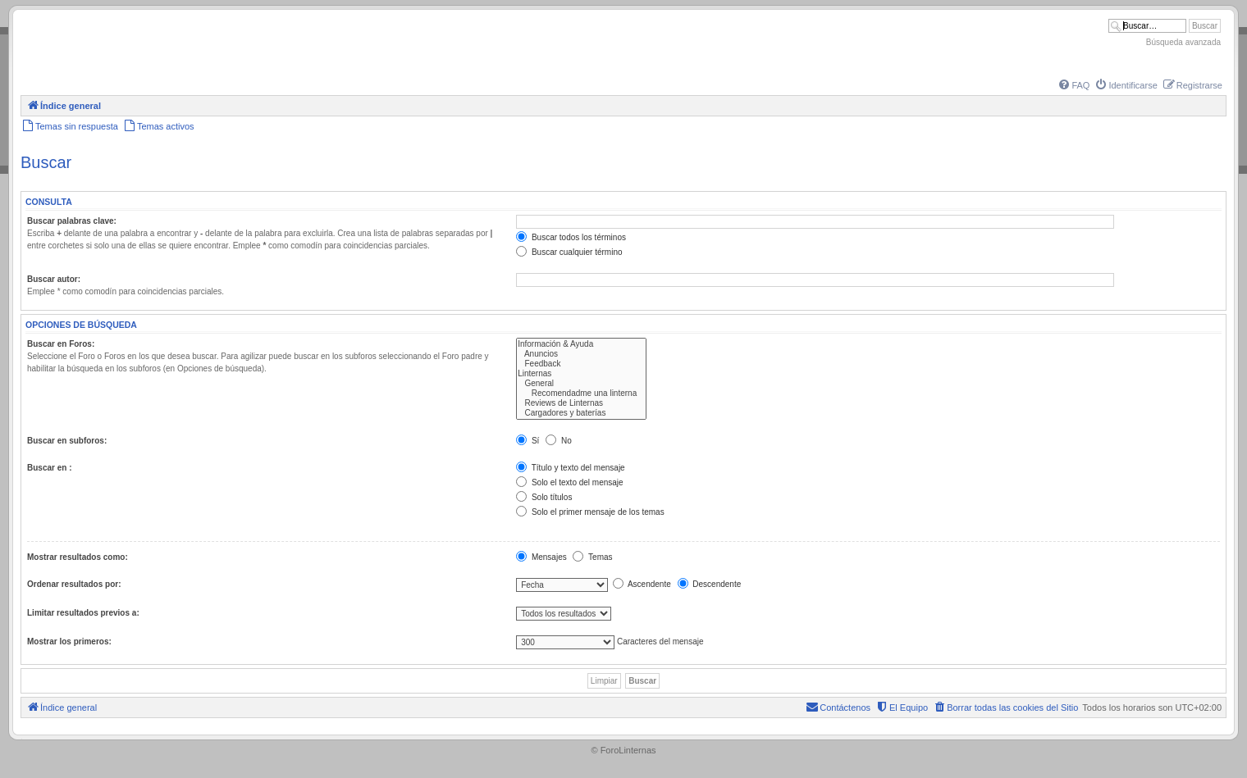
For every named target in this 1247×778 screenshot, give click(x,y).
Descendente (710, 584)
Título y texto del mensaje (570, 467)
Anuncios (581, 354)
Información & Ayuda (581, 344)
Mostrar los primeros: (69, 641)
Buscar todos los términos (571, 237)
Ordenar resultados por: (74, 584)
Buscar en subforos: (67, 440)
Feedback (581, 364)
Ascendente (642, 584)
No (559, 440)
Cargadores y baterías (581, 413)
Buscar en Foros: (60, 343)
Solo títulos (544, 497)
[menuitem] (1073, 85)
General (581, 384)
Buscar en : (49, 467)
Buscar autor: (53, 279)
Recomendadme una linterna (581, 393)
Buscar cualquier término (569, 252)
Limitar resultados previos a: (83, 612)
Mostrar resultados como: (77, 557)
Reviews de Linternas (581, 403)
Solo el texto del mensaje (570, 482)
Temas (592, 557)
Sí (527, 440)
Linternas (581, 374)
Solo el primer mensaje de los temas (590, 511)
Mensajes (541, 557)
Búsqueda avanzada (1183, 42)
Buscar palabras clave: (71, 220)
